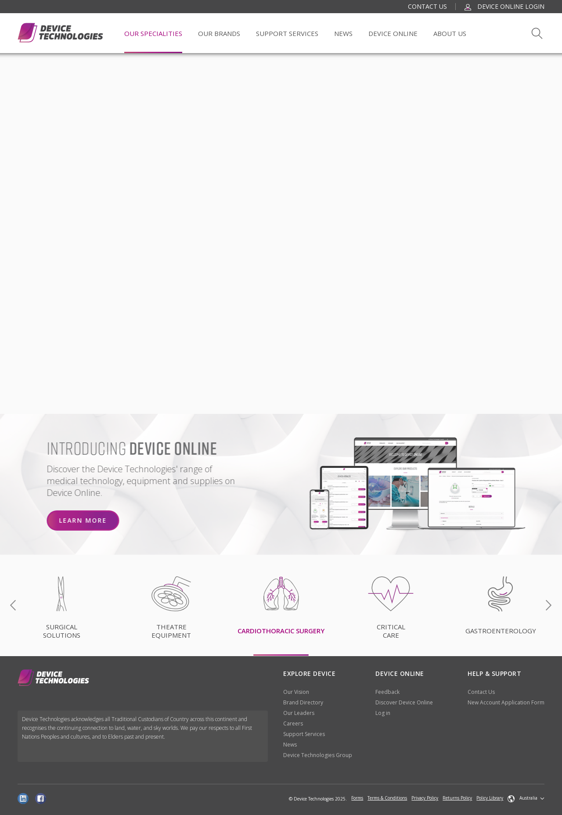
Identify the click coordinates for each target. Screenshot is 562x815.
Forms (357, 798)
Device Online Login (504, 6)
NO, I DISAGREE (446, 369)
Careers (293, 723)
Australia (522, 798)
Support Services (304, 734)
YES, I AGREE (355, 369)
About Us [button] (449, 33)
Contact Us (427, 6)
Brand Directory (303, 702)
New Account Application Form (506, 702)
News (343, 33)
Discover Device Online (404, 702)
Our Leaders (298, 713)
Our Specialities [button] (153, 33)
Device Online (393, 33)
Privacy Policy (424, 798)
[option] (281, 605)
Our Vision (296, 692)
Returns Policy (457, 798)
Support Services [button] (287, 33)
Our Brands (219, 33)
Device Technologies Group (317, 755)
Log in (382, 713)
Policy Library (489, 798)
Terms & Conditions (387, 798)
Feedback (387, 692)
